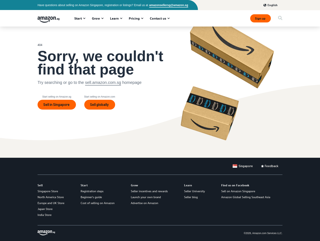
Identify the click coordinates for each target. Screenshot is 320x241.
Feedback (271, 166)
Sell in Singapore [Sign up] (56, 104)
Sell (40, 185)
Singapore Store (48, 191)
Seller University (194, 191)
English (273, 5)
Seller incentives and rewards (149, 191)
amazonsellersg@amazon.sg (168, 5)
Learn (114, 18)
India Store (44, 215)
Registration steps (92, 191)
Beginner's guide (91, 197)
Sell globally (99, 104)
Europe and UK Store (51, 203)
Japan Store (45, 209)
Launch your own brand (146, 197)
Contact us (158, 18)
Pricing (134, 18)
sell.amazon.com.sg (103, 82)
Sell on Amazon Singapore (238, 191)
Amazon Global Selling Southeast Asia (245, 197)
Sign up (260, 18)
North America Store (51, 197)
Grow (96, 18)
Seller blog (191, 197)
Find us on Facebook (235, 185)
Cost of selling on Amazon (97, 203)
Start (78, 18)
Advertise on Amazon (144, 203)
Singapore (246, 166)
